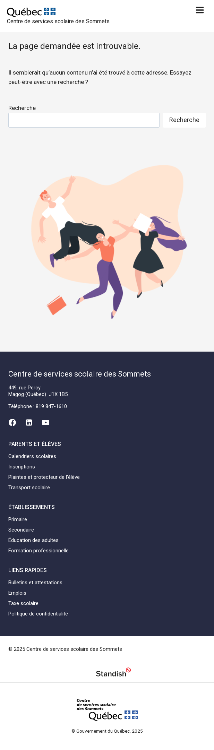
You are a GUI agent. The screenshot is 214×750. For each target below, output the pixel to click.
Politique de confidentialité (38, 614)
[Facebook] (12, 422)
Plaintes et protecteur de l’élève (44, 477)
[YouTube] (45, 422)
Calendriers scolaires (32, 456)
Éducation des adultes (33, 540)
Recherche (22, 107)
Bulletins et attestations (35, 582)
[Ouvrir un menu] (199, 9)
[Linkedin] (29, 422)
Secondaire (21, 530)
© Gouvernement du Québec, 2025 (107, 731)
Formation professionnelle (38, 551)
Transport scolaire (29, 487)
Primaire (17, 519)
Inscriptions (21, 467)
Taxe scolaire (23, 603)
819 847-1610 (51, 406)
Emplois (17, 593)
